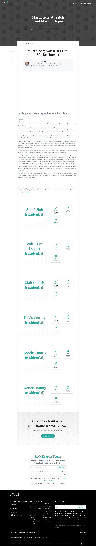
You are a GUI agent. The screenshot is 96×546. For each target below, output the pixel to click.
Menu (74, 3)
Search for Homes (34, 504)
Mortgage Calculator (48, 511)
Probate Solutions (47, 521)
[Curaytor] (16, 516)
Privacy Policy (82, 532)
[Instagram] (16, 508)
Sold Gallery (46, 513)
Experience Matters (47, 506)
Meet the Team (33, 506)
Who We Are (18, 3)
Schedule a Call (46, 504)
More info (69, 544)
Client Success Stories (35, 508)
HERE (28, 192)
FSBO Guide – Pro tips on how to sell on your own (48, 517)
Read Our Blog (33, 515)
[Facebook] (10, 508)
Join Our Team (46, 508)
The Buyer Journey (30, 3)
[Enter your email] (44, 468)
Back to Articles (29, 43)
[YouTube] (13, 508)
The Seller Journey (43, 3)
